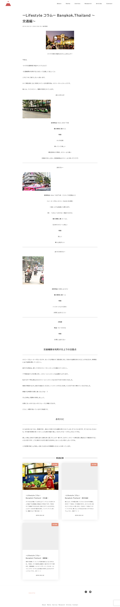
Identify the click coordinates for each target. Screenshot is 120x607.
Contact (75, 604)
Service (54, 604)
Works (49, 604)
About (44, 604)
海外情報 (45, 26)
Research (62, 604)
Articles (68, 604)
